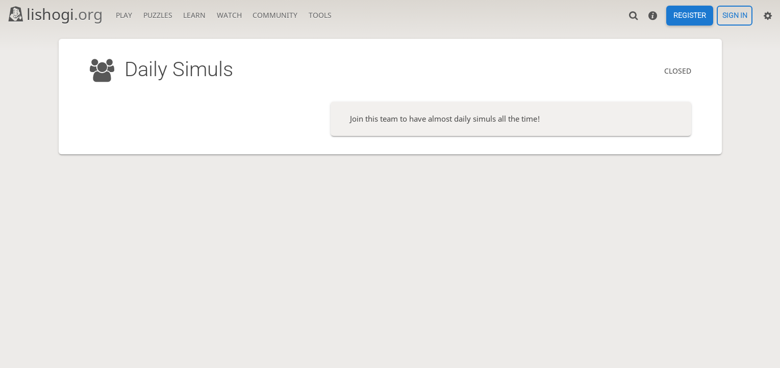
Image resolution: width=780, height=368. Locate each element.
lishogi (55, 14)
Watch (229, 15)
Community (275, 15)
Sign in (734, 16)
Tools (320, 15)
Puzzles (157, 15)
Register (689, 16)
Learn (194, 15)
